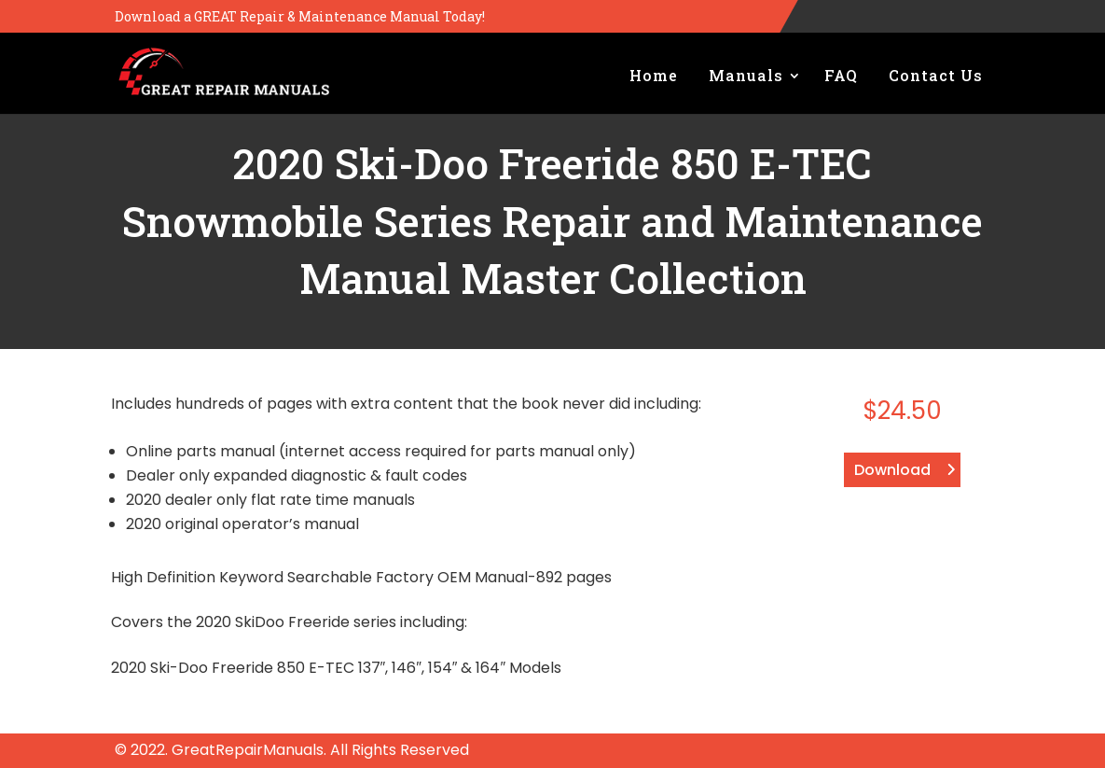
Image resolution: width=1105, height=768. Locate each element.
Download (892, 470)
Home (653, 75)
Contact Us (936, 75)
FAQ (841, 75)
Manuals (746, 75)
